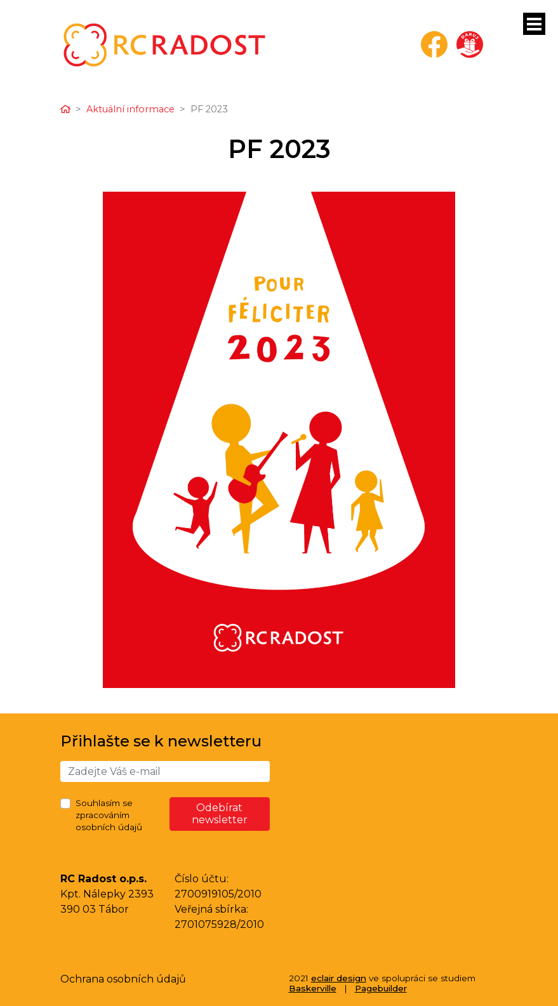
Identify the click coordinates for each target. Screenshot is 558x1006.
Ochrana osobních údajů (123, 979)
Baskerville (312, 988)
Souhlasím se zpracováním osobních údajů (109, 815)
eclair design (338, 978)
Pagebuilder (381, 988)
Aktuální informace (130, 109)
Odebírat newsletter (220, 814)
